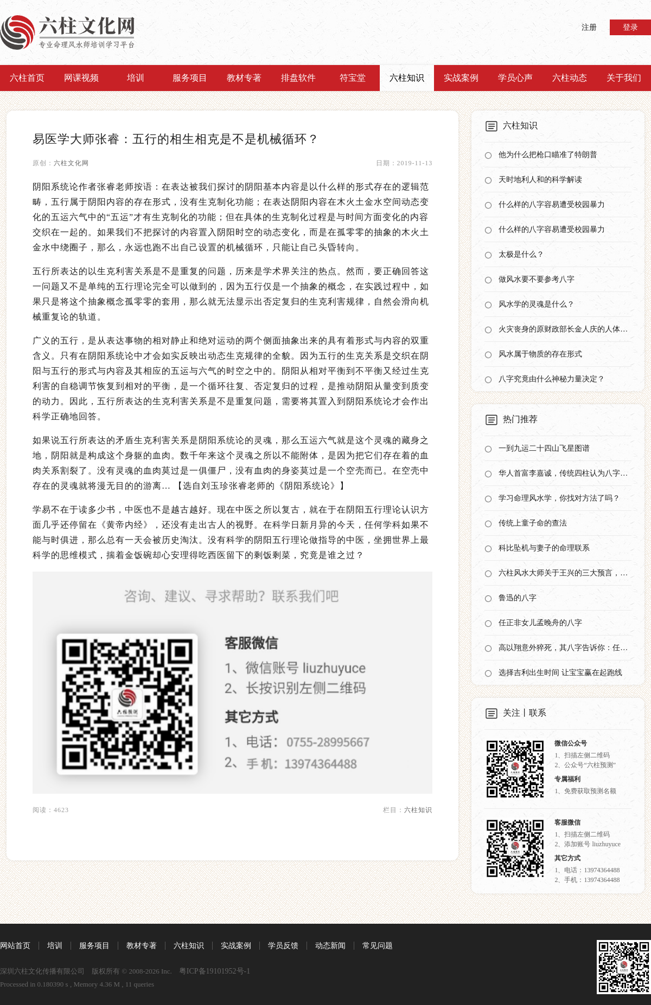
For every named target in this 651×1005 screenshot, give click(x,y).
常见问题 (377, 946)
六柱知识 (407, 77)
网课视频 (81, 77)
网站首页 (15, 946)
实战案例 (461, 77)
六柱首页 (27, 77)
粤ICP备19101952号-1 (214, 971)
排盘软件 (298, 77)
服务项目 (190, 77)
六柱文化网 (71, 163)
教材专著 (244, 77)
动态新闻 (330, 946)
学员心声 (515, 77)
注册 (589, 27)
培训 (135, 77)
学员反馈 (283, 946)
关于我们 (624, 77)
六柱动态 (569, 77)
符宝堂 (353, 77)
